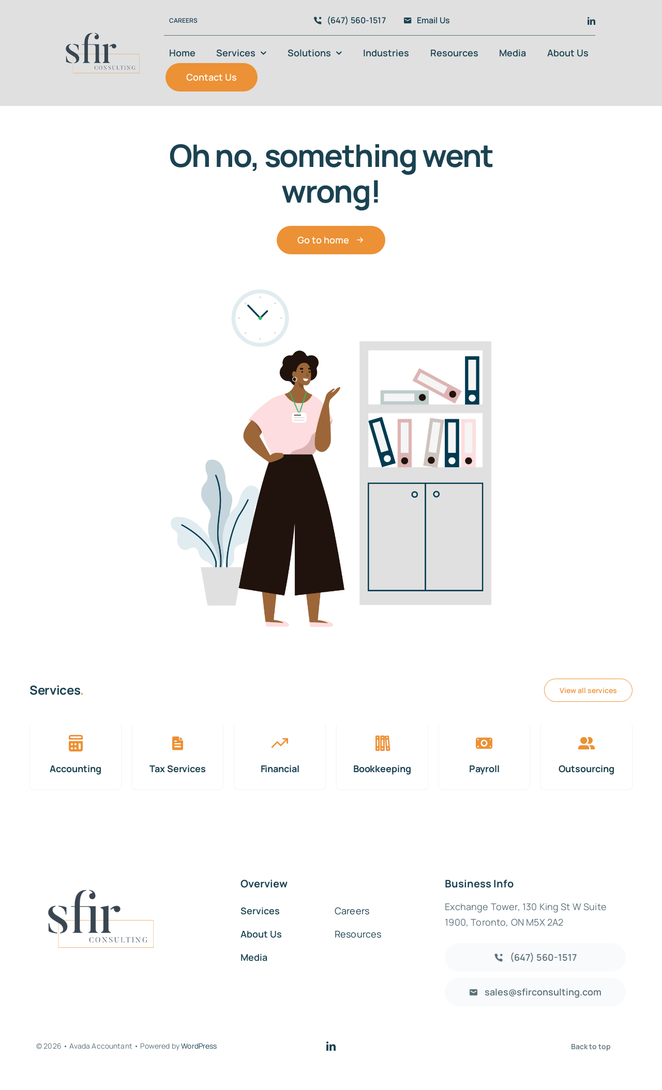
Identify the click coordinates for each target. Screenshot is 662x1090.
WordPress (199, 1046)
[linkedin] (591, 21)
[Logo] (102, 26)
